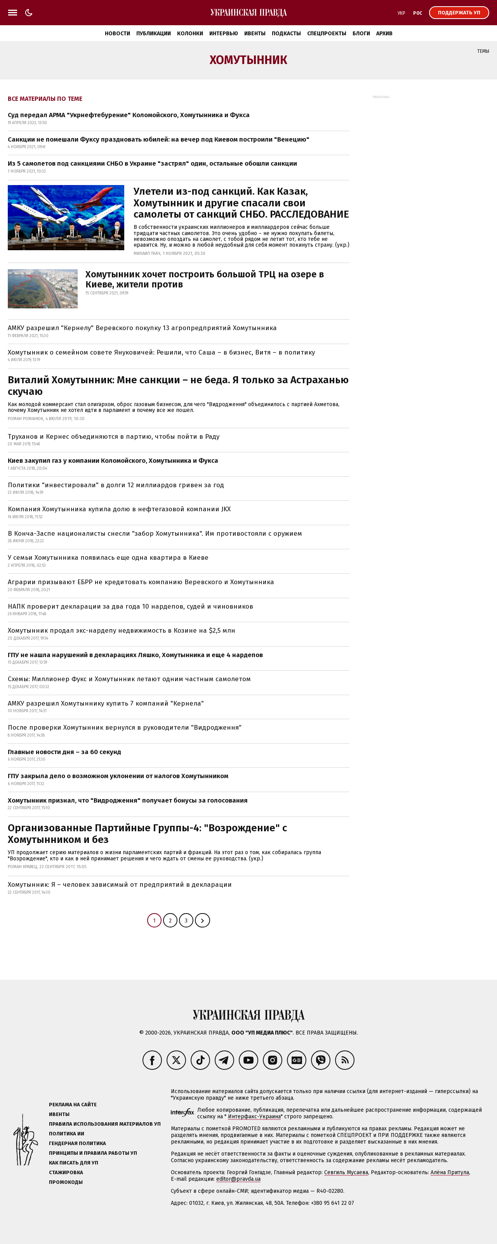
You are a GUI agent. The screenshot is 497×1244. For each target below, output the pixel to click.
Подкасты (286, 33)
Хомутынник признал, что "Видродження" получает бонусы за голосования (128, 800)
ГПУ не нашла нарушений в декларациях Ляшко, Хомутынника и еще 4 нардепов (135, 655)
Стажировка (66, 1172)
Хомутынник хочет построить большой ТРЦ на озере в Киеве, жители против (204, 279)
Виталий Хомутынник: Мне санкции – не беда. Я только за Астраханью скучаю (178, 386)
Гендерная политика (77, 1143)
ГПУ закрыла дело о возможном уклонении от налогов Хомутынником (118, 776)
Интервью (223, 33)
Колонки (190, 33)
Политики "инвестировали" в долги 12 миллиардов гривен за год (116, 485)
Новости (117, 33)
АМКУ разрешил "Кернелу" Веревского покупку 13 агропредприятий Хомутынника (142, 328)
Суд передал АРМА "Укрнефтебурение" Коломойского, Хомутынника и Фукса (129, 115)
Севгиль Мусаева (346, 1172)
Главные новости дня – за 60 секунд (64, 752)
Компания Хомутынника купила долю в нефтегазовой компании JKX (119, 509)
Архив (384, 33)
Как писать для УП (73, 1163)
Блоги (361, 33)
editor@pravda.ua (238, 1179)
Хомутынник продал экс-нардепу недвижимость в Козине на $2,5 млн (121, 630)
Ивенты (255, 33)
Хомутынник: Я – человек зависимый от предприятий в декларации (120, 885)
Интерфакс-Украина (254, 1116)
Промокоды (66, 1182)
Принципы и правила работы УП (93, 1153)
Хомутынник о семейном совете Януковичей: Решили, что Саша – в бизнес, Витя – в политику (161, 352)
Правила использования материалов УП (105, 1124)
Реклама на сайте (73, 1104)
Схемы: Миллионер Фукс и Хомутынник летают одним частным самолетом (129, 679)
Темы (483, 51)
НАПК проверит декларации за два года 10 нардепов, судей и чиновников (130, 606)
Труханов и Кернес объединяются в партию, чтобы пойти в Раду (113, 437)
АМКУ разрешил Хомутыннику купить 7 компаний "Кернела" (106, 703)
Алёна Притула (450, 1172)
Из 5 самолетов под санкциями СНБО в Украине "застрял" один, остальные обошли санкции (152, 163)
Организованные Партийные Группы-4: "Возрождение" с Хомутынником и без (147, 834)
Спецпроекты (326, 33)
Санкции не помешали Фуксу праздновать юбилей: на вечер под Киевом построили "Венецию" (158, 139)
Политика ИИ (66, 1134)
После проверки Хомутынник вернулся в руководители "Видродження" (125, 727)
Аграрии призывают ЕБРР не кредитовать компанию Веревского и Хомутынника (141, 582)
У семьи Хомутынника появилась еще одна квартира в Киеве (108, 558)
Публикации (153, 33)
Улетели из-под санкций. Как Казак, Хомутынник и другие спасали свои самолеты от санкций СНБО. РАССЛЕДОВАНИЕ (241, 203)
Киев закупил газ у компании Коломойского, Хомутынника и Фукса (113, 461)
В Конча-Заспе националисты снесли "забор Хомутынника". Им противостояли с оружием (155, 533)
